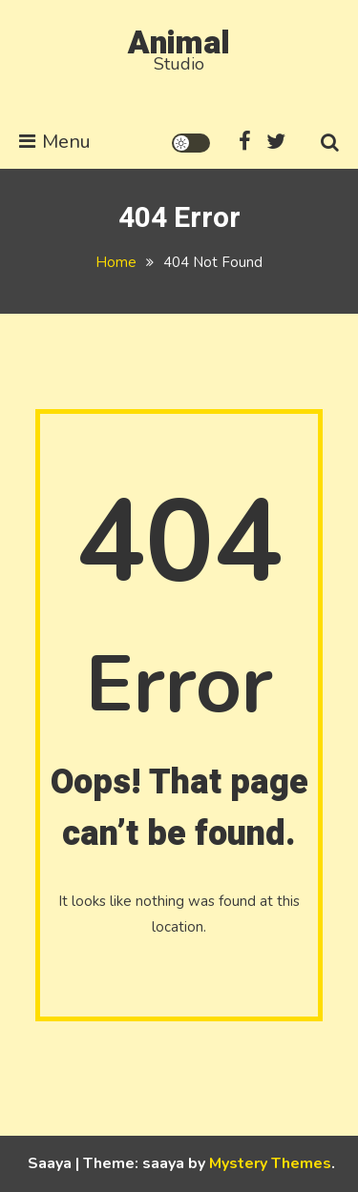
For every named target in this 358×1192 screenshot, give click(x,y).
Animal (179, 43)
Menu (55, 141)
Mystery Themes (270, 1163)
